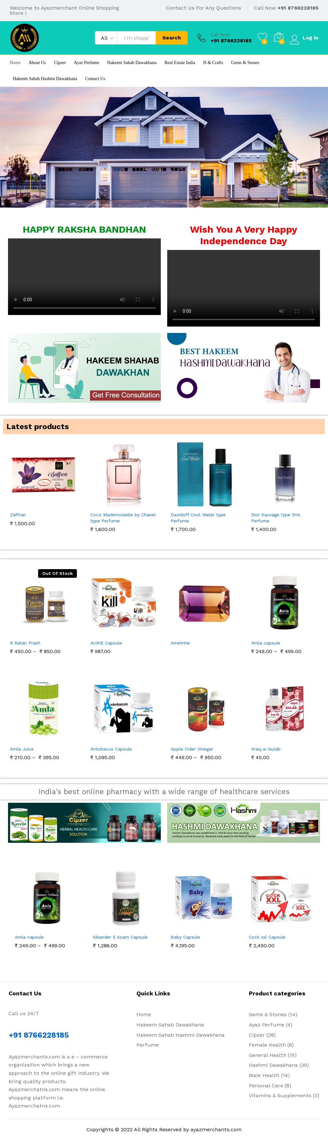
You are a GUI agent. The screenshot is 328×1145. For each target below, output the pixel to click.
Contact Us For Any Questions (203, 8)
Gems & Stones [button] (245, 63)
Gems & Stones (268, 1014)
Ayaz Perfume (266, 1025)
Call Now (219, 34)
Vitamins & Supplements (280, 1095)
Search (171, 38)
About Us (37, 63)
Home (15, 63)
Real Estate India (180, 63)
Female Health (267, 1045)
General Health (267, 1055)
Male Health (264, 1075)
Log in (303, 38)
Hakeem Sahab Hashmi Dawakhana (45, 79)
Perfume (147, 1045)
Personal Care (266, 1086)
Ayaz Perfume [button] (86, 63)
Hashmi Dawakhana (273, 1065)
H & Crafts (213, 63)
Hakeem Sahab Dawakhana (132, 63)
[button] (7, 147)
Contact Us (95, 79)
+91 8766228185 (297, 8)
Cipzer (60, 63)
